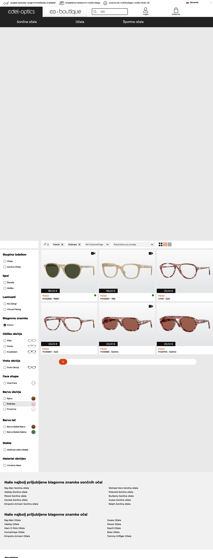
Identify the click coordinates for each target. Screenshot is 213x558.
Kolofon (57, 542)
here (88, 435)
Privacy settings (11, 479)
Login (145, 14)
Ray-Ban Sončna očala (16, 347)
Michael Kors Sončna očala (123, 347)
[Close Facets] (19, 104)
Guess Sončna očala (120, 359)
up (208, 542)
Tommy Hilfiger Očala (119, 396)
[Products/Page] (97, 104)
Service (76, 473)
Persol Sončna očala (15, 355)
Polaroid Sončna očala (121, 351)
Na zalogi (10, 163)
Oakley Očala (11, 384)
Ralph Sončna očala (119, 363)
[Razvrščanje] (134, 104)
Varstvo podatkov (41, 542)
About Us (8, 473)
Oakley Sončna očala (15, 351)
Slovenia (194, 2)
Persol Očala (114, 384)
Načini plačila (79, 479)
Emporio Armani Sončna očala (21, 363)
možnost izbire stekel (16, 309)
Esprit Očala (114, 388)
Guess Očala (114, 380)
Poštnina (77, 483)
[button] (21, 12)
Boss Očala (113, 392)
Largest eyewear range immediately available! (33, 2)
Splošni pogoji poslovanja (16, 542)
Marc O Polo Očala (14, 388)
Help (144, 473)
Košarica (176, 14)
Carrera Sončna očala (15, 359)
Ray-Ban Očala (12, 380)
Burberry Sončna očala (121, 355)
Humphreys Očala (14, 392)
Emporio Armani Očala (17, 396)
